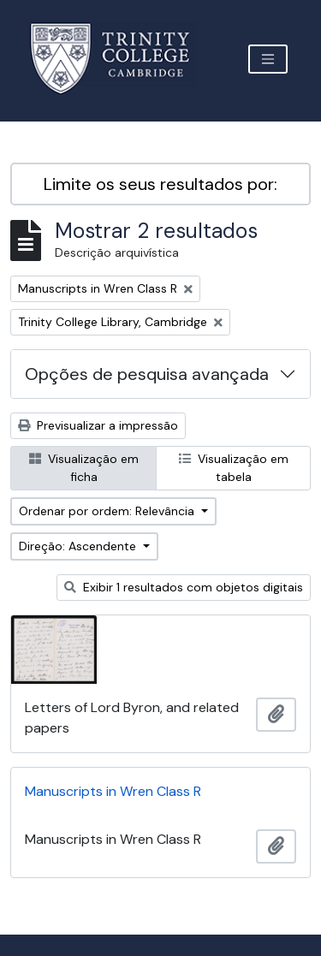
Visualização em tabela (233, 467)
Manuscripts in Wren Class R (113, 791)
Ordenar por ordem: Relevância (108, 511)
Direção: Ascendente (79, 546)
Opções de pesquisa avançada (147, 374)
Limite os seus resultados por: (160, 184)
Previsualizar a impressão (98, 425)
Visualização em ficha (84, 467)
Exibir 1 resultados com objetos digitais (183, 587)
